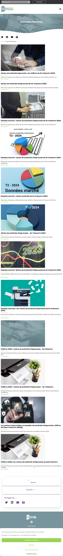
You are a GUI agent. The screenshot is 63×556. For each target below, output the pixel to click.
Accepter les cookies (31, 540)
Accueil (3, 41)
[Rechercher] (28, 2)
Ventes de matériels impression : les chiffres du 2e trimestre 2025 (28, 73)
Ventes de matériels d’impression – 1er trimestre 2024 (23, 233)
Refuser (31, 545)
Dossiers (33, 482)
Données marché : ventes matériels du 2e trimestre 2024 (24, 196)
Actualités (29, 490)
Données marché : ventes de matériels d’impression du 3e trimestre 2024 (31, 158)
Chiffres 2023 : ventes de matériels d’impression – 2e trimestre (27, 349)
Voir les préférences (31, 550)
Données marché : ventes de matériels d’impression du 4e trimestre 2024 (31, 121)
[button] (39, 2)
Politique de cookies (31, 553)
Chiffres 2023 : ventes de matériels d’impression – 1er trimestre (27, 387)
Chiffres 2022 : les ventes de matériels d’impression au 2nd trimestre (29, 462)
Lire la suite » (5, 78)
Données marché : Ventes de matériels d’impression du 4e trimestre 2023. (31, 270)
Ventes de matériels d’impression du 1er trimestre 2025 (24, 84)
